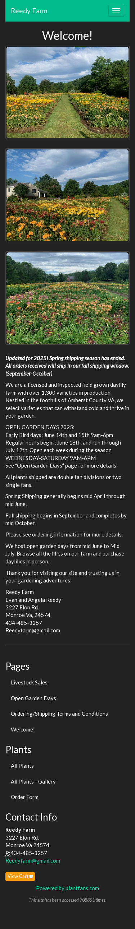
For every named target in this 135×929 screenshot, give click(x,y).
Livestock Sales (29, 682)
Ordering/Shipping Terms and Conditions (59, 713)
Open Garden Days (33, 698)
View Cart (20, 876)
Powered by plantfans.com (67, 888)
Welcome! (23, 729)
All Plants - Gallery (33, 781)
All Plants (22, 765)
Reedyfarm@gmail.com (32, 860)
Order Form (25, 797)
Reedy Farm (29, 10)
